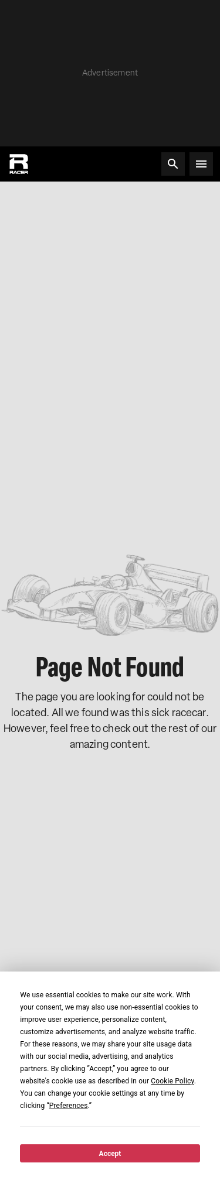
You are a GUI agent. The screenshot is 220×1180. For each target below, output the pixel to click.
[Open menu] (201, 164)
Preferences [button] (68, 1106)
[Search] (173, 164)
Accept (110, 1154)
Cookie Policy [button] (172, 1081)
